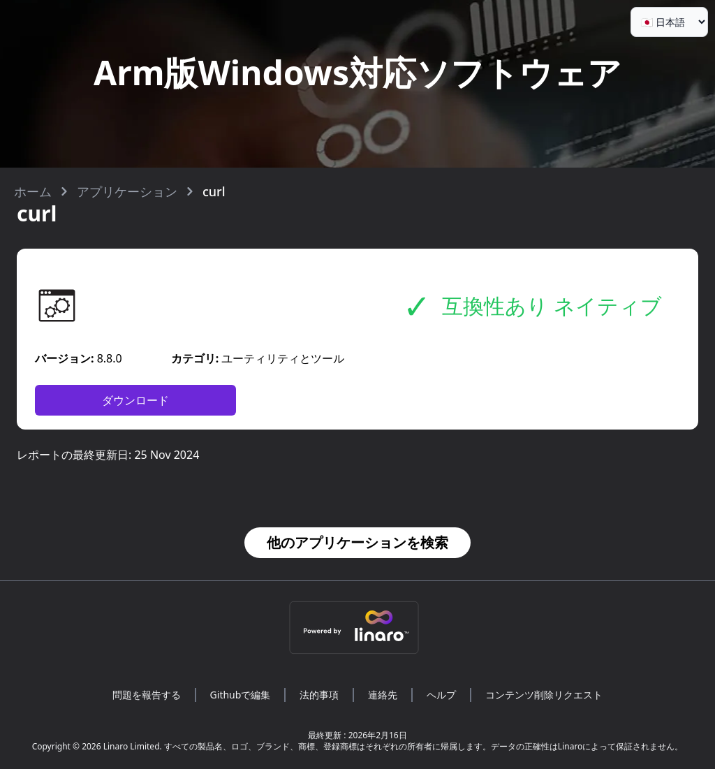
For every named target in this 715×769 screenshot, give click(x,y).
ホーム (33, 191)
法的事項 (319, 694)
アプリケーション (127, 191)
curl (214, 191)
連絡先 (382, 694)
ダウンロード (135, 400)
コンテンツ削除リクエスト (544, 694)
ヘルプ (441, 694)
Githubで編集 (240, 694)
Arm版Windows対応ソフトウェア (357, 72)
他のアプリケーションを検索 (357, 542)
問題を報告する (146, 694)
